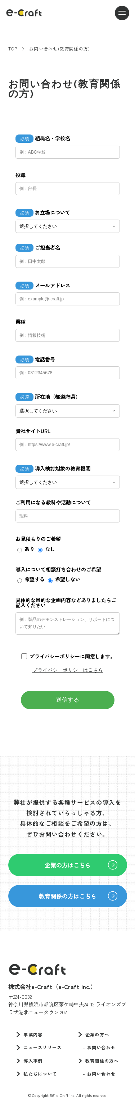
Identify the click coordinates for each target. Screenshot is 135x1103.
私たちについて (40, 1074)
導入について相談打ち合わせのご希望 (58, 569)
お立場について (52, 212)
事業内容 (32, 1034)
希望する (34, 579)
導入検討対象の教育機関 (62, 468)
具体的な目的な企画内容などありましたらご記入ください (65, 602)
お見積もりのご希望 (38, 538)
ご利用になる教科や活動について (53, 502)
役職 (20, 174)
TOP (13, 48)
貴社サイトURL (33, 430)
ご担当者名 (47, 247)
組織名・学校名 (52, 138)
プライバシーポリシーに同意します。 (72, 656)
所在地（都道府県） (57, 396)
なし (50, 548)
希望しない (67, 579)
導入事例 (32, 1061)
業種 (20, 321)
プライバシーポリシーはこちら (67, 670)
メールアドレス (52, 285)
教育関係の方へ (102, 1061)
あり (29, 548)
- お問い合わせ (97, 1047)
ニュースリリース (42, 1047)
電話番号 (45, 359)
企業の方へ (97, 1034)
